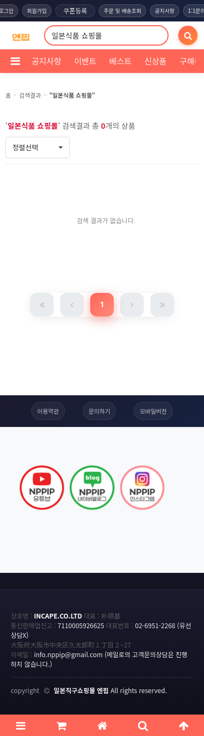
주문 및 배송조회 (122, 10)
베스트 (121, 61)
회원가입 (37, 10)
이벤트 (85, 61)
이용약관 (48, 411)
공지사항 (164, 10)
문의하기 (99, 411)
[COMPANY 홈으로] (20, 35)
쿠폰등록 (75, 10)
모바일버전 (153, 411)
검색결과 (30, 95)
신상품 (155, 61)
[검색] (188, 35)
